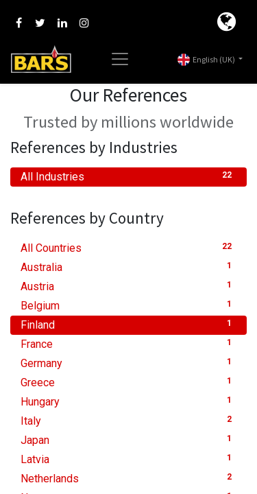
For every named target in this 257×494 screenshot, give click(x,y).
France (128, 343)
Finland (128, 324)
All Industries (128, 176)
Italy (128, 420)
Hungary (128, 401)
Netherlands (128, 478)
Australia (128, 266)
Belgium (128, 305)
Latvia (128, 458)
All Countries (128, 247)
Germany (128, 362)
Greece (128, 382)
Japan (128, 439)
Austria (128, 286)
